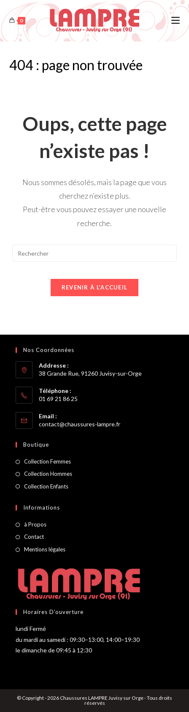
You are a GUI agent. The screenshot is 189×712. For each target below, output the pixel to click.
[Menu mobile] (175, 20)
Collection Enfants (46, 486)
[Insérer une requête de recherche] (94, 253)
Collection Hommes (48, 473)
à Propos (35, 524)
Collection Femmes (47, 461)
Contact (34, 536)
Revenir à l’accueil (95, 287)
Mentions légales (44, 549)
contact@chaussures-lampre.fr (79, 424)
